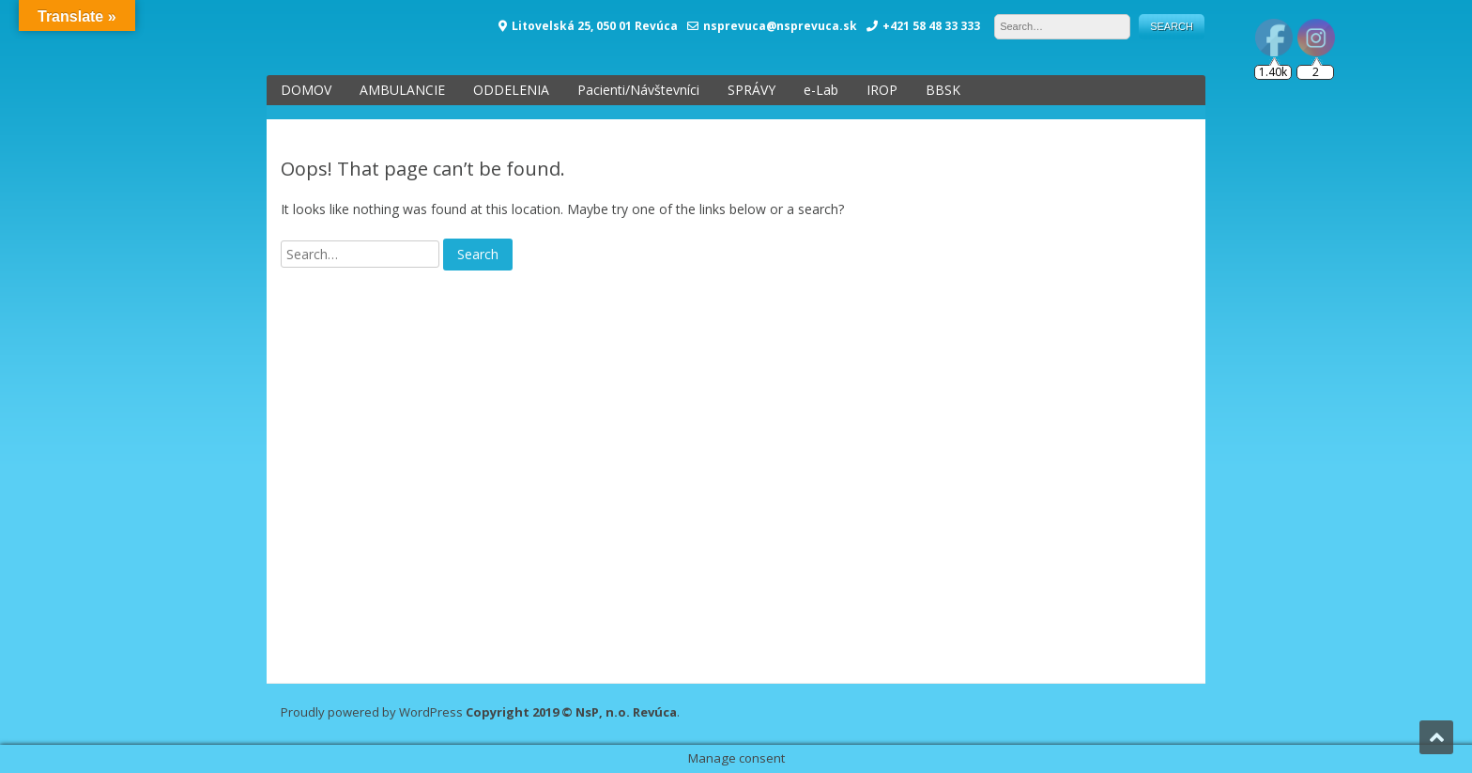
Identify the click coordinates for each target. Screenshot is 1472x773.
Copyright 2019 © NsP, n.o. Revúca (571, 711)
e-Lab (821, 90)
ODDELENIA (511, 90)
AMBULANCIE (402, 90)
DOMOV (306, 90)
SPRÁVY (751, 90)
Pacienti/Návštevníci (638, 90)
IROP (881, 90)
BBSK (943, 90)
